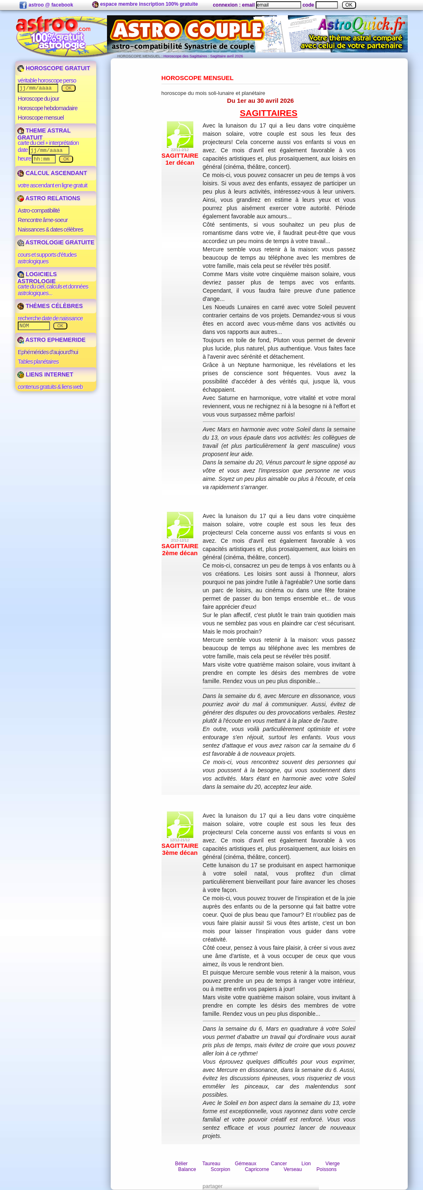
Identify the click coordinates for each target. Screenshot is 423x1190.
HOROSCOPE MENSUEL (138, 56)
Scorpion (220, 1169)
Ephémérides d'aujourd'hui (48, 352)
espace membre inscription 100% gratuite (145, 4)
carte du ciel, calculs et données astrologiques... (53, 289)
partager (213, 1186)
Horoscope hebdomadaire (48, 108)
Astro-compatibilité (39, 210)
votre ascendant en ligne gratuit (52, 185)
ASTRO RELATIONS (48, 198)
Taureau (211, 1163)
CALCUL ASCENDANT (52, 173)
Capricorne (257, 1169)
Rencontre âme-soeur (43, 220)
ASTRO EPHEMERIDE (51, 339)
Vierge (333, 1163)
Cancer (279, 1163)
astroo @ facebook (46, 5)
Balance (187, 1169)
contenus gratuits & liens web (50, 386)
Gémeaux (245, 1163)
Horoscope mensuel (41, 117)
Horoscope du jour (38, 98)
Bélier (181, 1163)
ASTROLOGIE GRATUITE (55, 242)
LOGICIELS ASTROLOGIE (37, 277)
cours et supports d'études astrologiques (47, 258)
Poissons (326, 1169)
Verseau (293, 1169)
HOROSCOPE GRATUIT (53, 68)
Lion (306, 1163)
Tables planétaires (38, 361)
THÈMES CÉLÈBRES (50, 306)
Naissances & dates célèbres (50, 229)
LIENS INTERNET (45, 374)
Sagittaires (269, 113)
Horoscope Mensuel (198, 77)
